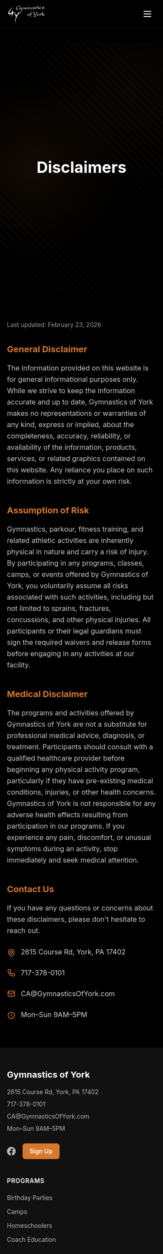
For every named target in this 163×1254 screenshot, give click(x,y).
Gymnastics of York (48, 1074)
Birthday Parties (30, 1197)
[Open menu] (147, 14)
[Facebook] (11, 1151)
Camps (17, 1211)
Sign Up (41, 1151)
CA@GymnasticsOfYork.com (68, 993)
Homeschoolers (29, 1225)
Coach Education (31, 1239)
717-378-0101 (43, 972)
